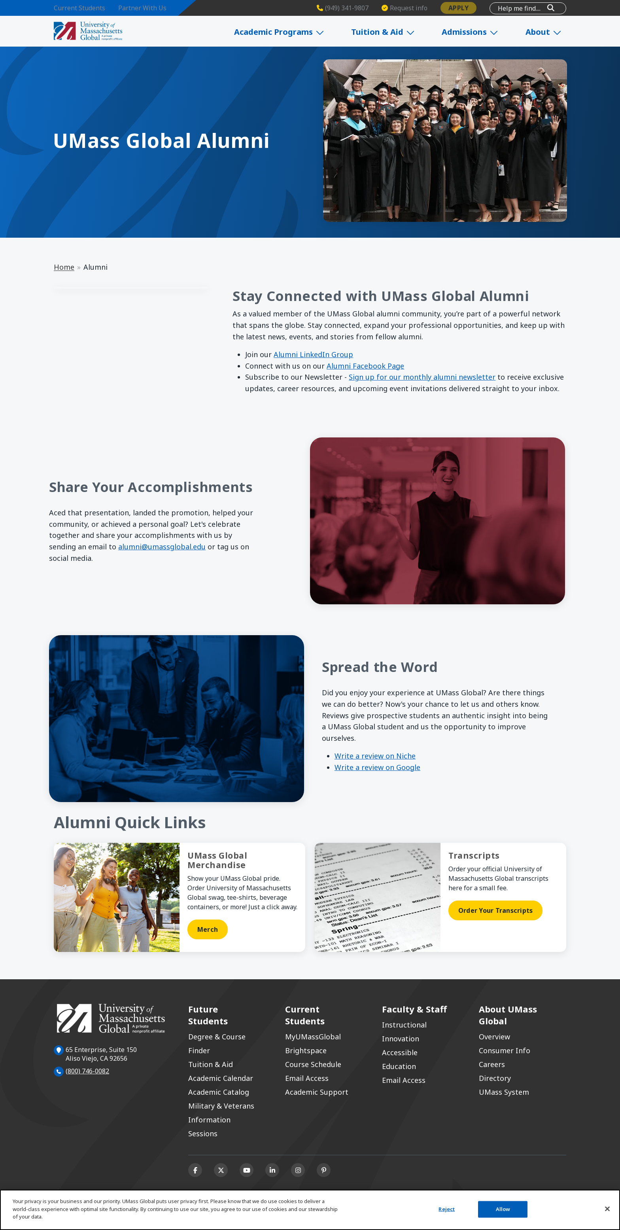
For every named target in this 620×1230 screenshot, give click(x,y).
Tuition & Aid (210, 1064)
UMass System (504, 1092)
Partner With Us (142, 8)
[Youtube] (246, 1170)
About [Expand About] (547, 32)
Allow (503, 1209)
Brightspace (306, 1050)
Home (64, 267)
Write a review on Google (377, 767)
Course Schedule (313, 1064)
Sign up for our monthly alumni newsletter (422, 377)
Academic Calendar (220, 1078)
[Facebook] (195, 1170)
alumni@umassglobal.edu (162, 546)
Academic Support (316, 1092)
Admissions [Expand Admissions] (477, 32)
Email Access (307, 1078)
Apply (458, 8)
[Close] (607, 1209)
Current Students (79, 8)
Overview (494, 1036)
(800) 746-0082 (87, 1071)
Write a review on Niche (375, 756)
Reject (447, 1209)
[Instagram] (298, 1170)
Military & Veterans (221, 1106)
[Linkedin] (272, 1170)
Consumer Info (504, 1050)
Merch (207, 929)
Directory (495, 1078)
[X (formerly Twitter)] (221, 1170)
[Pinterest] (324, 1170)
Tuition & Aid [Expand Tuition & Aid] (393, 32)
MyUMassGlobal (313, 1036)
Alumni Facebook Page (365, 366)
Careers (492, 1064)
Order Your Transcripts (495, 910)
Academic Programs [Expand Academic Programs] (293, 32)
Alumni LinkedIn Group (313, 354)
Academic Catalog (218, 1092)
